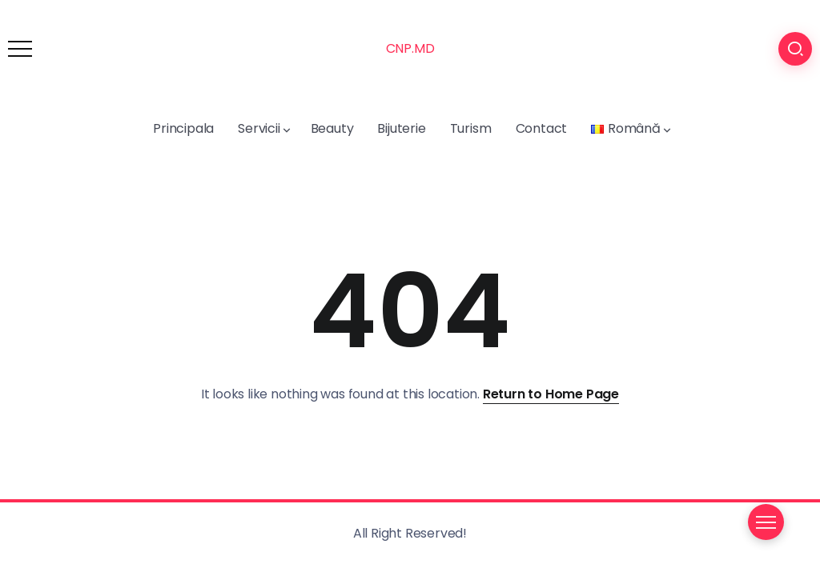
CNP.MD (410, 48)
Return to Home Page (551, 394)
